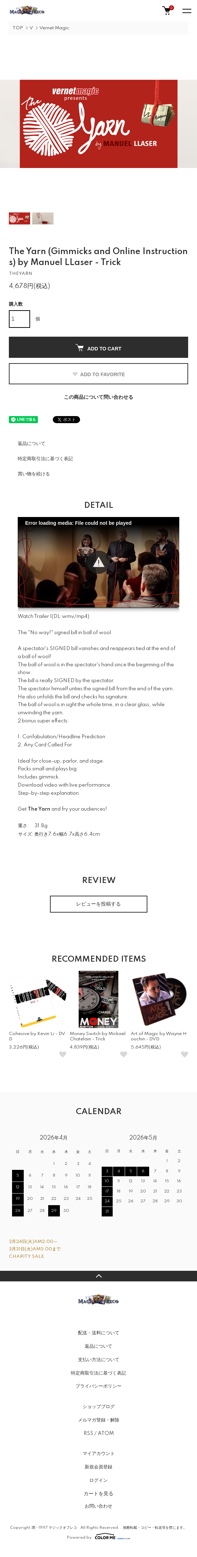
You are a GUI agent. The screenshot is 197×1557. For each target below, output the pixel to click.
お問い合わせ (98, 1506)
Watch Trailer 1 (35, 616)
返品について (31, 443)
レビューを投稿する (98, 904)
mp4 (82, 616)
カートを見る (98, 1493)
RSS (88, 1433)
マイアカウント (99, 1453)
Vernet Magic (54, 28)
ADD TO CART (98, 347)
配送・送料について (98, 1332)
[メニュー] (186, 10)
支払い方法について (98, 1359)
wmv (68, 616)
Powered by (98, 1536)
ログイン (98, 1480)
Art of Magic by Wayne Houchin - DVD (159, 1036)
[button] (98, 562)
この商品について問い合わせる (98, 397)
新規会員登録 (98, 1467)
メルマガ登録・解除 (98, 1420)
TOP (17, 28)
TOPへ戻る (98, 1276)
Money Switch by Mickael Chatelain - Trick (97, 1036)
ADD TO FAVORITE (98, 374)
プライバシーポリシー (98, 1386)
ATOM (106, 1433)
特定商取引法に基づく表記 (45, 458)
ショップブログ (99, 1406)
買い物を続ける (34, 473)
